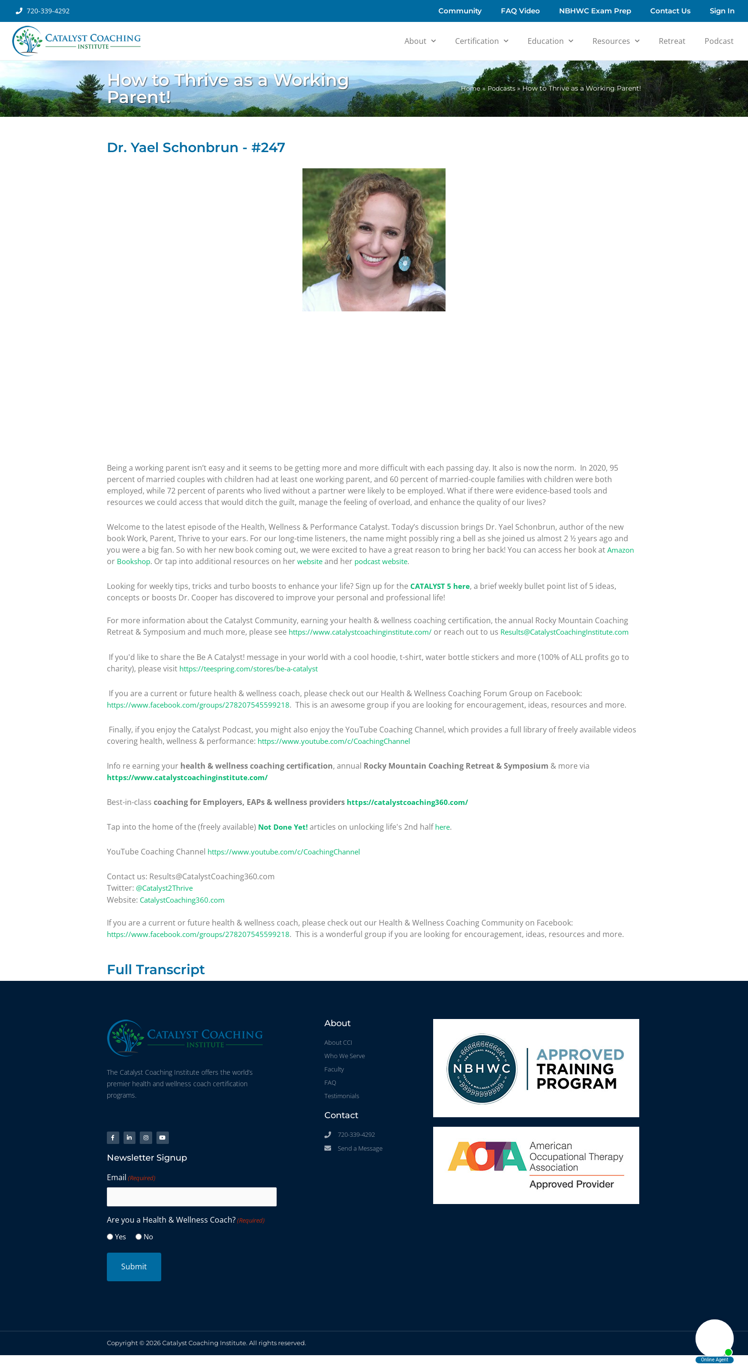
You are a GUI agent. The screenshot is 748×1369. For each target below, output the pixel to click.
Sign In (722, 10)
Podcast (719, 41)
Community (460, 10)
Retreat (672, 41)
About (420, 40)
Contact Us (670, 10)
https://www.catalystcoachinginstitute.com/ (367, 632)
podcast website (389, 561)
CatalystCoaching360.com (186, 910)
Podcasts (500, 88)
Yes (120, 1251)
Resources (616, 40)
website (314, 561)
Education (550, 40)
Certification (482, 40)
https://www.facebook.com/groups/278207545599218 (203, 715)
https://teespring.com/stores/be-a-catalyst (255, 679)
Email (131, 1192)
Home (467, 88)
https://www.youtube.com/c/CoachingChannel (341, 752)
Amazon (622, 550)
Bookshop (135, 561)
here (446, 838)
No (148, 1251)
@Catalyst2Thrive (167, 899)
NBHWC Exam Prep (595, 10)
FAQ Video (520, 10)
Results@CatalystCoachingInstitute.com (178, 643)
